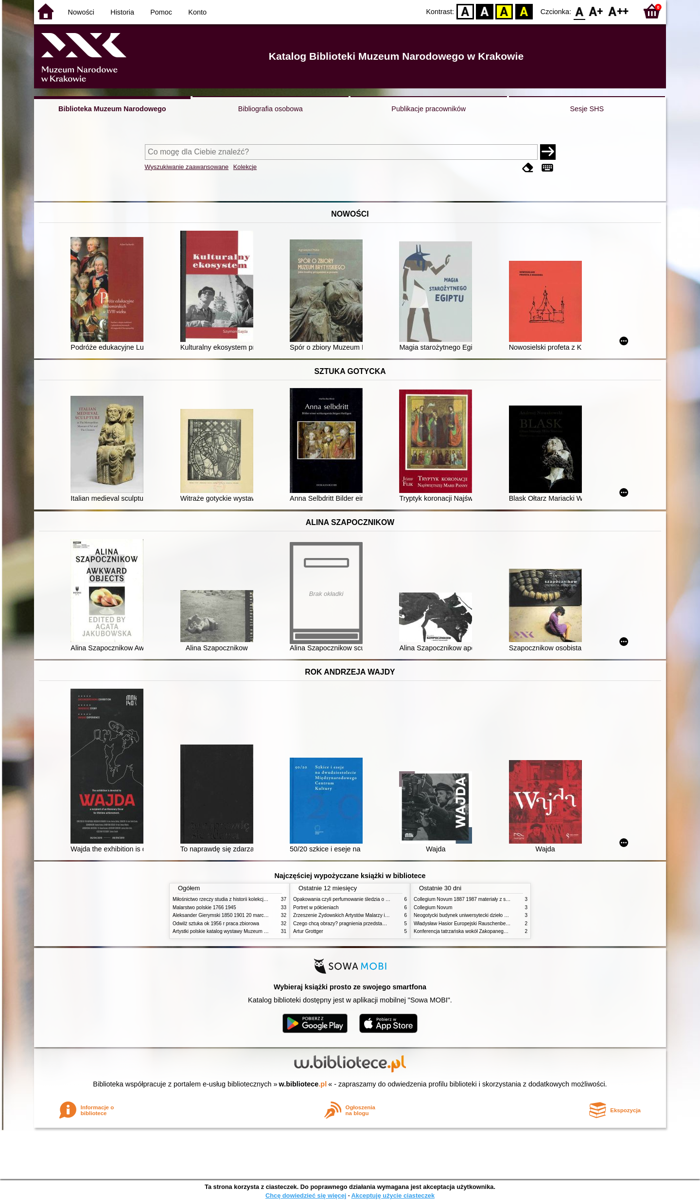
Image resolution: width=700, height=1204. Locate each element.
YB (504, 11)
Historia (122, 12)
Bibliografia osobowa (270, 109)
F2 (618, 11)
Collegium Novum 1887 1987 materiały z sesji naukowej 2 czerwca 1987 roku (498, 899)
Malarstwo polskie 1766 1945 (204, 907)
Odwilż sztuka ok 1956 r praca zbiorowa (216, 923)
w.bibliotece (303, 1084)
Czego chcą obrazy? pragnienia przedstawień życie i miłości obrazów (368, 923)
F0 (579, 11)
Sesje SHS (587, 109)
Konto (197, 12)
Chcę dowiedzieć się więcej (305, 1195)
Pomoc (161, 12)
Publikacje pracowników (428, 109)
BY (524, 11)
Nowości (81, 12)
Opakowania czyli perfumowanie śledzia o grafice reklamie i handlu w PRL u (375, 899)
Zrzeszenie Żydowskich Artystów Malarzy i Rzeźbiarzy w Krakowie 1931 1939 (377, 915)
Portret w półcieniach (316, 907)
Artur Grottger (308, 931)
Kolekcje (245, 166)
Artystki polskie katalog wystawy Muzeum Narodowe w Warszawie (244, 931)
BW (484, 11)
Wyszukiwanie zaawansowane (187, 166)
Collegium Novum (433, 907)
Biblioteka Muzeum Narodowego (112, 109)
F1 (596, 11)
